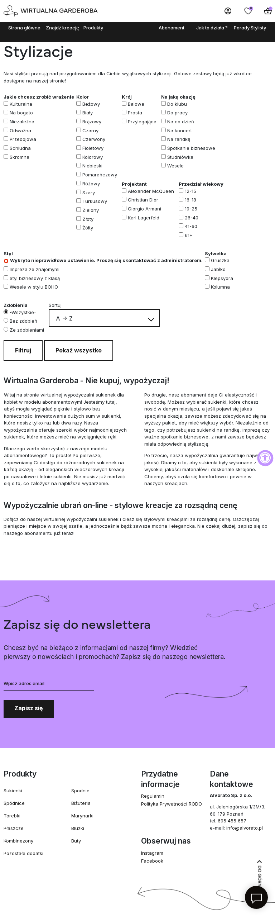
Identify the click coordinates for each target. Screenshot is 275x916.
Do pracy (177, 112)
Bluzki (77, 828)
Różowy (91, 183)
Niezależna (22, 121)
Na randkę (178, 139)
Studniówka (180, 157)
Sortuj (55, 305)
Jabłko (218, 269)
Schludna (20, 148)
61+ (189, 235)
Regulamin (152, 796)
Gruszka (220, 260)
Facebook (152, 861)
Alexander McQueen (151, 191)
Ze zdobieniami (27, 330)
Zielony (90, 210)
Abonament (171, 27)
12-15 (190, 191)
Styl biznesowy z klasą (35, 278)
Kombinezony (18, 841)
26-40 (191, 217)
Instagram (152, 853)
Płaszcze (14, 828)
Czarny (90, 130)
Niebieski (92, 166)
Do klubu (177, 104)
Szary (88, 192)
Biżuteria (81, 803)
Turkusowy (94, 201)
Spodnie (80, 790)
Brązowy (91, 121)
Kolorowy (92, 157)
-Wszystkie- (23, 312)
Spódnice (14, 803)
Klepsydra (222, 278)
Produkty (93, 27)
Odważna (20, 130)
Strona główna (24, 27)
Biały (87, 112)
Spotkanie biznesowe (191, 148)
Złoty (87, 219)
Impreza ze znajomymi (34, 269)
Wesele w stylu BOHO (34, 287)
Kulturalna (21, 104)
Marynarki (82, 815)
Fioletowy (92, 148)
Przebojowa (23, 139)
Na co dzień (180, 121)
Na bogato (21, 112)
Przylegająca (142, 121)
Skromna (19, 157)
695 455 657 (232, 821)
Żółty (87, 228)
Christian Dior (143, 200)
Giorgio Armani (144, 209)
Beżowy (91, 104)
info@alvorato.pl (244, 828)
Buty (76, 841)
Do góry (259, 873)
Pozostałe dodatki (23, 853)
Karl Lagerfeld (143, 217)
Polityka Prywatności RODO (171, 804)
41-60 (191, 226)
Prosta (135, 112)
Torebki (12, 815)
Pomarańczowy (99, 174)
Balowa (136, 104)
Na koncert (179, 130)
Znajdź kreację (62, 27)
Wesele (175, 166)
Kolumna (220, 287)
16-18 (190, 200)
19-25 (191, 209)
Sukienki (13, 790)
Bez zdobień (23, 321)
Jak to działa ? (212, 27)
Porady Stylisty (250, 27)
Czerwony (93, 139)
